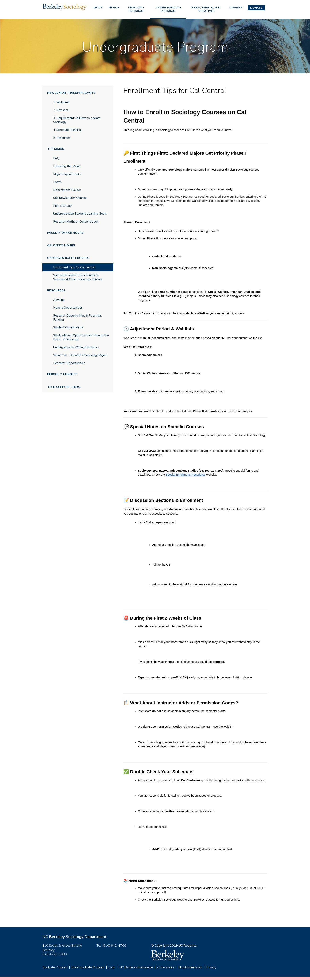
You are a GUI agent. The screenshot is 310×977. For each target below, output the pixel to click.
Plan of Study (62, 206)
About (98, 7)
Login (112, 967)
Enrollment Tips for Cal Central (74, 267)
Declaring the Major (66, 166)
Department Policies (67, 190)
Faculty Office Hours (65, 233)
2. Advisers (60, 110)
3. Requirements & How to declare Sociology (77, 120)
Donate (256, 8)
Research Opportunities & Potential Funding (77, 318)
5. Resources (61, 138)
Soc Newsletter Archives (70, 198)
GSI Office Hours (61, 245)
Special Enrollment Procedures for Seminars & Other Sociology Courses (77, 277)
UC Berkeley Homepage (136, 967)
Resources (56, 290)
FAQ (56, 158)
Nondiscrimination (191, 967)
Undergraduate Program (168, 9)
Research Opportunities (69, 363)
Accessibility (166, 967)
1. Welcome (61, 102)
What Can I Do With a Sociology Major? (80, 355)
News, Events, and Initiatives (206, 9)
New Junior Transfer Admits (71, 93)
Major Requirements (67, 174)
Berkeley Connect (62, 374)
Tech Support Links (63, 387)
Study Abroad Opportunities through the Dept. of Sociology (81, 337)
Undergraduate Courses (68, 258)
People (113, 7)
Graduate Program (136, 9)
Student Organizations (68, 327)
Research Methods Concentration (76, 222)
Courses (235, 7)
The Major (55, 149)
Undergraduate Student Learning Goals (80, 214)
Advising (59, 300)
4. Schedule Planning (67, 130)
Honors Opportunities (68, 308)
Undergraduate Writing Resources (76, 347)
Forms (57, 182)
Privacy (211, 967)
